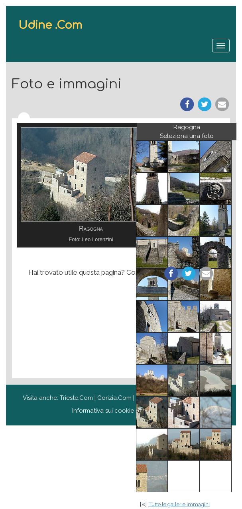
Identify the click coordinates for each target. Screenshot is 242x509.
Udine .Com (50, 25)
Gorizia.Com (114, 397)
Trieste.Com (76, 397)
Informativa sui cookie (103, 410)
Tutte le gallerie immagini (179, 504)
